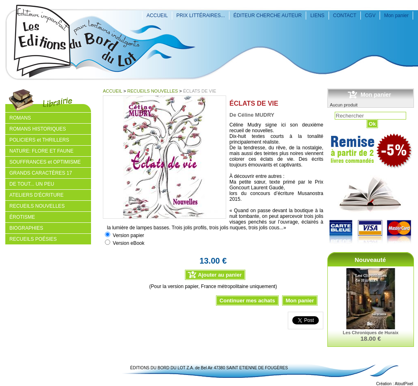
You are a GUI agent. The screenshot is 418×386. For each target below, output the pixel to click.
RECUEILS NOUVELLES (152, 91)
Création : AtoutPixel (394, 384)
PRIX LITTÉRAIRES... (200, 15)
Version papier (128, 235)
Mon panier (396, 15)
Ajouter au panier (220, 275)
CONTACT (344, 15)
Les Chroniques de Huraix (370, 332)
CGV (370, 15)
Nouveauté (370, 259)
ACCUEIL (157, 15)
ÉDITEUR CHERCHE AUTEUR (267, 15)
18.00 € (370, 338)
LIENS (317, 15)
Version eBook (128, 243)
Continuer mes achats (247, 300)
